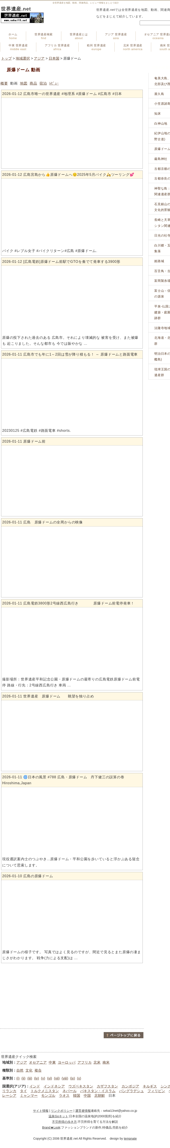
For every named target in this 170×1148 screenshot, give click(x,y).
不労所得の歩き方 (64, 1121)
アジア (39, 58)
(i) (17, 1078)
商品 (33, 83)
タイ (23, 1091)
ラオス (64, 1095)
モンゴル (48, 1095)
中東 (52, 1062)
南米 (106, 1062)
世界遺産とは (79, 36)
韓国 (76, 1095)
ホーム (12, 36)
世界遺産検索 (44, 36)
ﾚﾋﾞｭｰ (54, 83)
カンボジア (130, 1086)
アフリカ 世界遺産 (57, 47)
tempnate (130, 1138)
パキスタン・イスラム (98, 1091)
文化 (29, 1070)
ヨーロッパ (66, 1062)
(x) (79, 1078)
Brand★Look (51, 1127)
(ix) (72, 1078)
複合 (38, 1070)
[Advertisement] (72, 996)
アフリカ (84, 1062)
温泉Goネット (58, 1116)
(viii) (65, 1078)
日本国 (54, 58)
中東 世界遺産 (18, 47)
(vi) (49, 1078)
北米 (96, 1062)
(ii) (23, 1078)
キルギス (150, 1086)
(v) (43, 1078)
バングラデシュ (131, 1091)
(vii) (57, 1078)
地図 (23, 83)
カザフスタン (107, 1086)
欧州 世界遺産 (96, 47)
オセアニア (38, 1062)
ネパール (69, 1091)
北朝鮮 (99, 1095)
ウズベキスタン (80, 1086)
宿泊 (43, 83)
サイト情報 (40, 1110)
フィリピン (156, 1091)
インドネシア (54, 1086)
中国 (87, 1095)
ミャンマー (29, 1095)
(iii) (29, 1078)
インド (34, 1086)
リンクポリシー (62, 1110)
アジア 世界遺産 (116, 36)
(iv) (36, 1078)
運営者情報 (83, 1110)
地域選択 (23, 58)
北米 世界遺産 (133, 47)
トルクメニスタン (45, 1091)
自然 (19, 1070)
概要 (4, 83)
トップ (6, 58)
